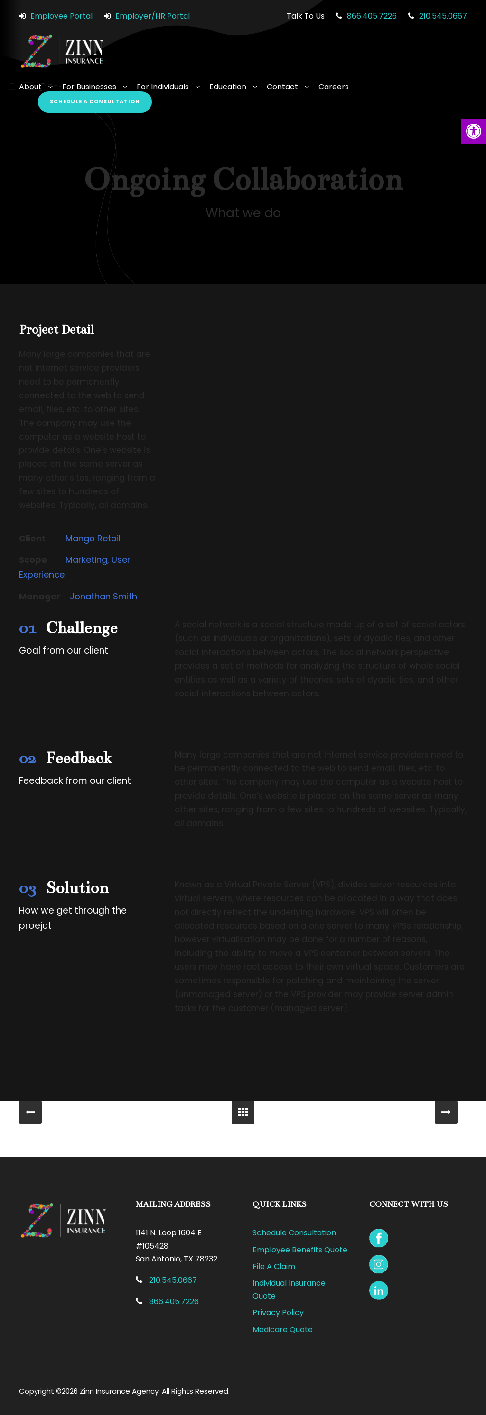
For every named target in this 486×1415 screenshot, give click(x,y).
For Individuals (163, 86)
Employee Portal (61, 15)
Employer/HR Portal (152, 15)
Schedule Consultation (294, 1232)
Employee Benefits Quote (299, 1249)
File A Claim (273, 1266)
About (30, 86)
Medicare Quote (282, 1329)
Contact (282, 86)
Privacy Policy (278, 1312)
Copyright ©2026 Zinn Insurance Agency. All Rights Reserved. (124, 1391)
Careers (333, 86)
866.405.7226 (372, 15)
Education (227, 86)
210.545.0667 (443, 15)
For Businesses (89, 86)
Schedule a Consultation (95, 101)
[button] (473, 131)
